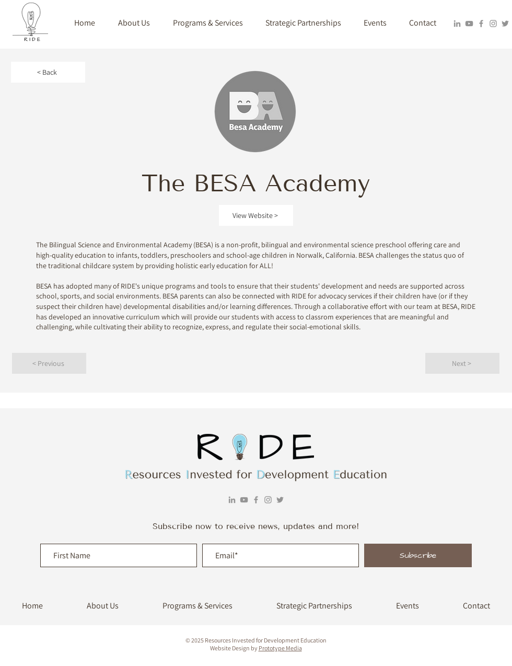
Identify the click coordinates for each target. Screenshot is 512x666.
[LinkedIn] (457, 23)
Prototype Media (280, 648)
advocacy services (345, 296)
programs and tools (196, 286)
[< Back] (48, 72)
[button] (134, 22)
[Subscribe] (418, 555)
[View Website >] (256, 215)
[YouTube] (469, 23)
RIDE (468, 306)
